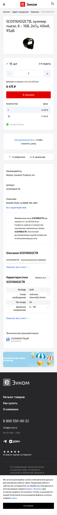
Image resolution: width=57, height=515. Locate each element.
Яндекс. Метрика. (34, 489)
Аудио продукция (20, 12)
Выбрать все (42, 278)
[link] (37, 289)
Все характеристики (16, 207)
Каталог (6, 12)
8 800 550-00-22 (16, 421)
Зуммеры (35, 12)
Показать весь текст (16, 267)
